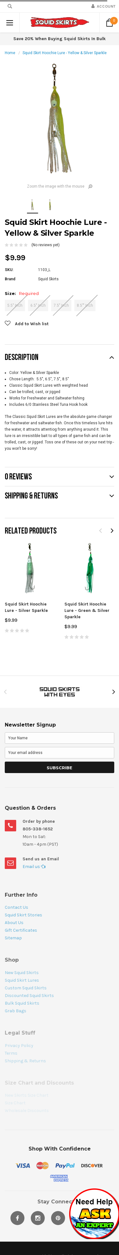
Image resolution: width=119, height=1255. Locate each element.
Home (10, 53)
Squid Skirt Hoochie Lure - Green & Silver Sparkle (86, 610)
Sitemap (13, 938)
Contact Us (16, 907)
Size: (22, 293)
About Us (14, 922)
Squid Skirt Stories (23, 915)
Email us (34, 866)
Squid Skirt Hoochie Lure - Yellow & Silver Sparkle (65, 53)
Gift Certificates (21, 930)
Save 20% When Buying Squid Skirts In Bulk (59, 38)
